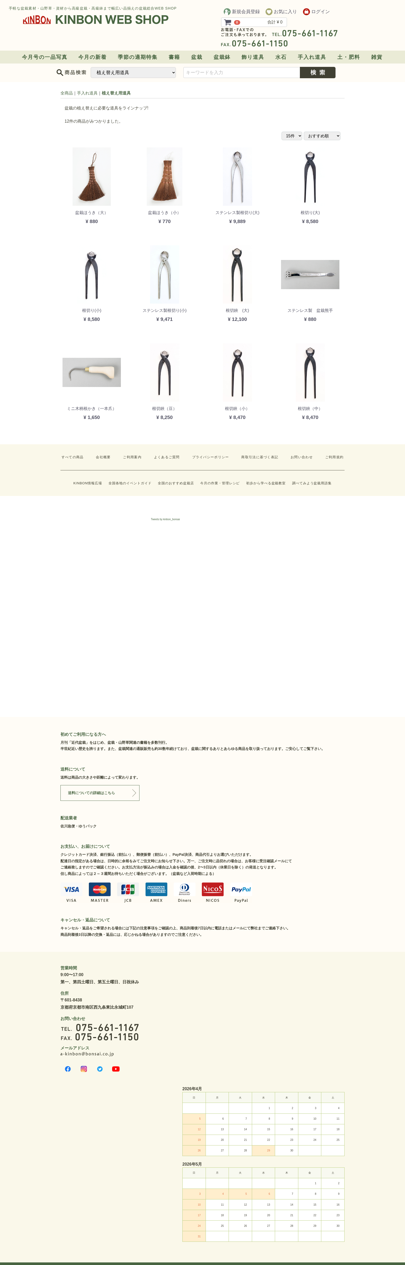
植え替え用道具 (116, 93)
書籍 (174, 57)
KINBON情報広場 (87, 483)
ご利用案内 (132, 457)
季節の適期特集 (138, 57)
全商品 (66, 93)
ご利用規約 (334, 457)
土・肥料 (348, 57)
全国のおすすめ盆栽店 (176, 483)
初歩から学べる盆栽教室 (266, 483)
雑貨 (377, 57)
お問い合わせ (302, 457)
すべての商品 (72, 457)
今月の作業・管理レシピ (220, 483)
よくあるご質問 (167, 457)
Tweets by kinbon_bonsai (165, 519)
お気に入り (281, 11)
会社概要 (103, 457)
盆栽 (196, 57)
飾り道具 (253, 57)
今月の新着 (92, 57)
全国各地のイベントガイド (130, 483)
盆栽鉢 (222, 57)
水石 (281, 57)
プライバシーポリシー (210, 457)
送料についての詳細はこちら (91, 793)
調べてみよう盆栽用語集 (312, 483)
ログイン (316, 11)
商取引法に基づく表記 (259, 457)
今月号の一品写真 (44, 57)
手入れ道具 (312, 57)
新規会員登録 (242, 11)
